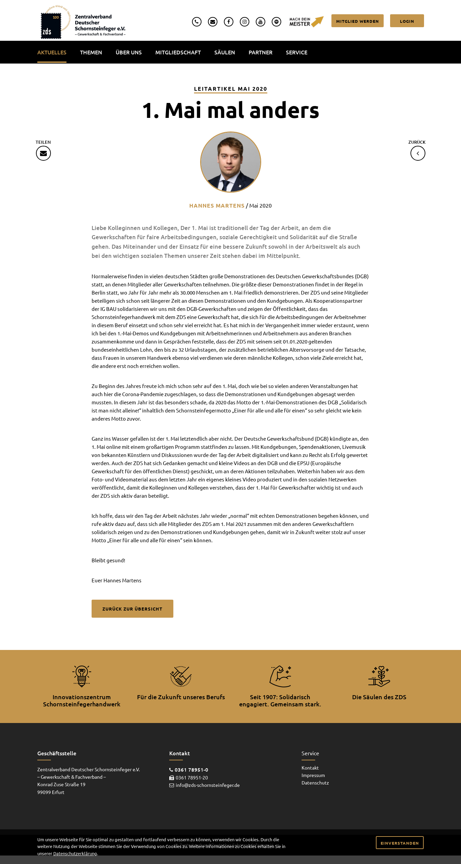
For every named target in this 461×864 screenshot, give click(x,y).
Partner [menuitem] (260, 52)
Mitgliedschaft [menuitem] (178, 52)
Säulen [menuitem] (224, 52)
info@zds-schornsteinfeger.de (208, 785)
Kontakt (310, 767)
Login (407, 21)
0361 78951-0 (191, 769)
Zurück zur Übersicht (132, 609)
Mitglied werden (357, 21)
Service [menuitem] (296, 52)
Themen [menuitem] (91, 52)
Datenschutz (315, 782)
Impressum (313, 775)
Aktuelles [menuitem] (51, 52)
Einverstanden (400, 843)
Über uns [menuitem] (129, 52)
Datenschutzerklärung (75, 853)
